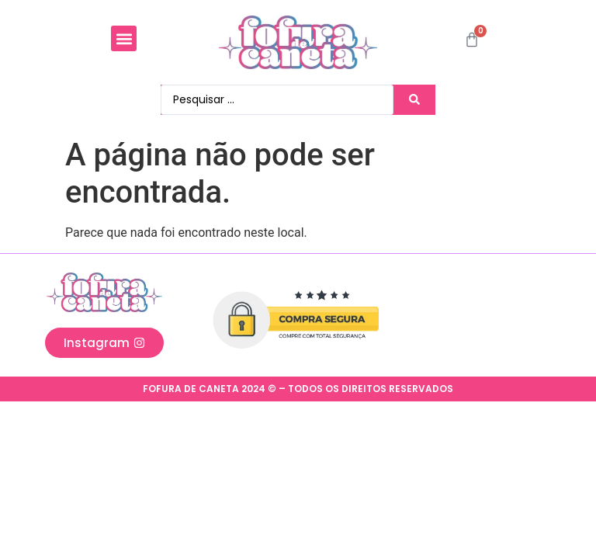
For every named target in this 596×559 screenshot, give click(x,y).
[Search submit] (418, 99)
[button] (124, 38)
